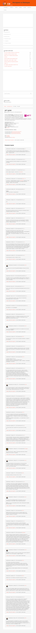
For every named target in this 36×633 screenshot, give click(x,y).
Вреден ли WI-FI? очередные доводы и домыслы (11, 55)
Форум (16, 7)
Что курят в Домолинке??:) (8, 66)
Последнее (6, 7)
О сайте (24, 7)
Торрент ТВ (6, 63)
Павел (23, 575)
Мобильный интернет (8, 38)
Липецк (14, 137)
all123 (22, 336)
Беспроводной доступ (7, 34)
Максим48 (23, 532)
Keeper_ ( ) (23, 178)
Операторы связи (6, 36)
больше (31, 68)
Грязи (11, 137)
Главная (5, 106)
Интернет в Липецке (21, 2)
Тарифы (11, 7)
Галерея (20, 7)
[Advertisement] (18, 20)
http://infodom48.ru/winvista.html (16, 131)
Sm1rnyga (25, 448)
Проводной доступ (9, 106)
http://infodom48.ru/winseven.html (16, 133)
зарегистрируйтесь (13, 154)
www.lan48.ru (21, 171)
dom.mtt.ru (7, 127)
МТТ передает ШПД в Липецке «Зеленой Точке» (11, 64)
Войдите (7, 154)
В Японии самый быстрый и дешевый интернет (11, 58)
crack (25, 325)
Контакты (29, 7)
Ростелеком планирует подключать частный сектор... (12, 52)
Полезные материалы (8, 43)
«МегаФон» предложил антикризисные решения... (11, 61)
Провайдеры (8, 136)
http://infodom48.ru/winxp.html (16, 132)
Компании (8, 135)
